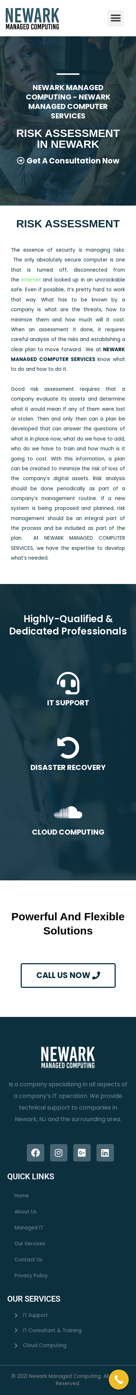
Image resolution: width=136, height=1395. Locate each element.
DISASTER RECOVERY (68, 767)
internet (32, 279)
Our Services (30, 1243)
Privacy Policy (31, 1275)
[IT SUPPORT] (68, 683)
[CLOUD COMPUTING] (68, 812)
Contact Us (28, 1259)
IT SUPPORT (68, 703)
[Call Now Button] (119, 1380)
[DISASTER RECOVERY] (68, 748)
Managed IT (29, 1227)
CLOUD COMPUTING (68, 832)
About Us (26, 1211)
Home (22, 1195)
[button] (115, 18)
